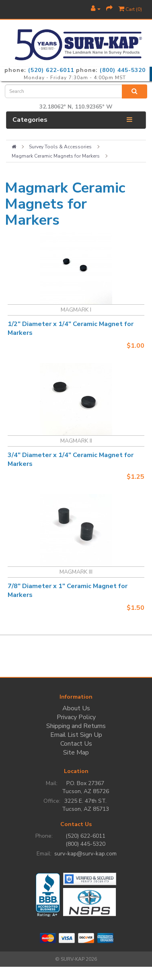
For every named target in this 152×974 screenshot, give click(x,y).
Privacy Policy (76, 717)
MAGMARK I (76, 310)
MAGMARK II (76, 441)
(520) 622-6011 (51, 70)
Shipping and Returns (76, 726)
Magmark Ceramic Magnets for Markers (56, 156)
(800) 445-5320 (123, 70)
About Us (76, 708)
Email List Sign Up (76, 734)
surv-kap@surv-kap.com (85, 853)
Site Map (76, 752)
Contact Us (76, 743)
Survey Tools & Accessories (60, 147)
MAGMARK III (76, 572)
